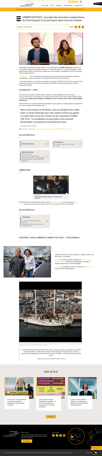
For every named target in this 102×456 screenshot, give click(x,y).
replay (38, 129)
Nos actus (23, 9)
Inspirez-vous (79, 5)
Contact (57, 452)
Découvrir (45, 5)
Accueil (18, 9)
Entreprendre (68, 5)
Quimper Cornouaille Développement (12, 452)
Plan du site (52, 452)
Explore (57, 262)
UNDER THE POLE (24, 76)
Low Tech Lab (90, 269)
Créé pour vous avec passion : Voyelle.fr (68, 452)
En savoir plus (27, 441)
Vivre (52, 5)
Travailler (59, 5)
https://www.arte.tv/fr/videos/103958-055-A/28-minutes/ (57, 129)
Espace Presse (24, 452)
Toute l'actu (51, 417)
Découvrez (58, 269)
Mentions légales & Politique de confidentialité (38, 452)
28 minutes (78, 95)
